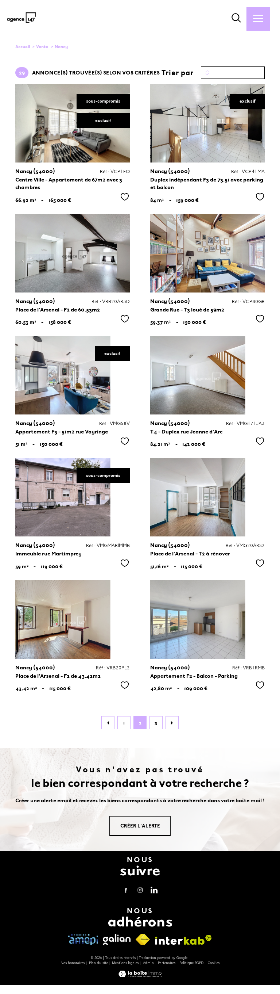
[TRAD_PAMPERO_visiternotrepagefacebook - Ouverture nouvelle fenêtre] (126, 890)
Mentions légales (125, 963)
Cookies (213, 963)
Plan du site (98, 963)
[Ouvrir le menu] (258, 19)
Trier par (178, 72)
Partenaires (166, 963)
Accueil (22, 46)
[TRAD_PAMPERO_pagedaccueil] (21, 23)
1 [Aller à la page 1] (124, 723)
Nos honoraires (73, 963)
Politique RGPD (191, 963)
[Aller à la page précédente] (107, 722)
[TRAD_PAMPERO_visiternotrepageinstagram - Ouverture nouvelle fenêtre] (140, 890)
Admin (148, 963)
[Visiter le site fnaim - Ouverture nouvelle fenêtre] (143, 939)
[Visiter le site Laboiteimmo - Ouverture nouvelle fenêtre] (140, 976)
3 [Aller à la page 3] (156, 723)
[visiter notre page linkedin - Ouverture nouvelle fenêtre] (154, 890)
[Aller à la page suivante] (172, 722)
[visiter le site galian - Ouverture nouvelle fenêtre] (116, 939)
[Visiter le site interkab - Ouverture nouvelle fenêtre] (183, 940)
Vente (42, 46)
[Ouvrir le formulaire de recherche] (236, 19)
